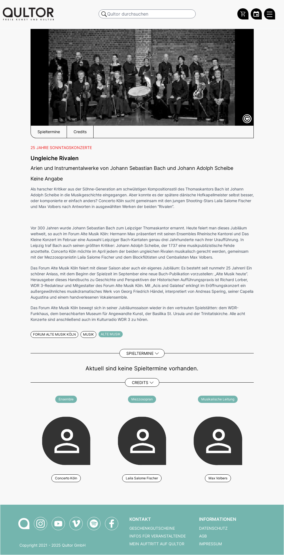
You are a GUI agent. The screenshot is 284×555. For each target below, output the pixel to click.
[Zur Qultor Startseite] (28, 14)
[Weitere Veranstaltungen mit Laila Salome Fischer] (142, 440)
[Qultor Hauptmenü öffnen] (269, 13)
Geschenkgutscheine (152, 528)
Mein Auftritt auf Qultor (156, 544)
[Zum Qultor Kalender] (256, 13)
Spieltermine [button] (48, 132)
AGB (203, 536)
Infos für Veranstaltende (157, 536)
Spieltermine (140, 353)
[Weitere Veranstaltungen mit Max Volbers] (217, 440)
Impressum (210, 544)
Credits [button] (80, 132)
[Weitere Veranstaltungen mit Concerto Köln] (66, 440)
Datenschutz (213, 528)
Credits (140, 382)
